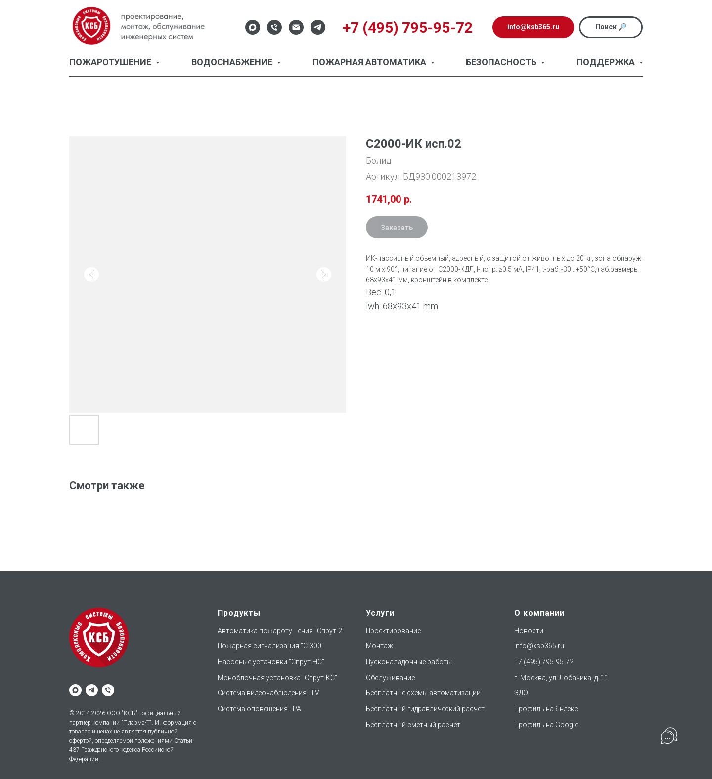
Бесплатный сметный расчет (413, 725)
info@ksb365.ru (539, 646)
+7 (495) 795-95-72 (544, 662)
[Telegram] (318, 27)
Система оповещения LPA (259, 709)
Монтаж (379, 646)
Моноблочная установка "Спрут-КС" (277, 678)
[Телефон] (274, 27)
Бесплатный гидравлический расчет (425, 709)
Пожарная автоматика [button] (370, 62)
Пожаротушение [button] (111, 62)
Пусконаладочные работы (409, 662)
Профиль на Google (546, 725)
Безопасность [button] (502, 62)
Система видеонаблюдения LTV (268, 693)
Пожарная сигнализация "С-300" (271, 646)
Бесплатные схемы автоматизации (423, 693)
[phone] (108, 690)
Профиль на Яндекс (546, 709)
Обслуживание (390, 678)
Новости (528, 631)
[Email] (296, 27)
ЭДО (521, 693)
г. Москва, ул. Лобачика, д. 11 (561, 678)
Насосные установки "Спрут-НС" (271, 662)
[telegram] (92, 690)
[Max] (252, 27)
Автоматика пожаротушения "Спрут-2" (281, 631)
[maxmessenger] (75, 690)
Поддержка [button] (607, 62)
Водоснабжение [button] (232, 62)
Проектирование (393, 631)
